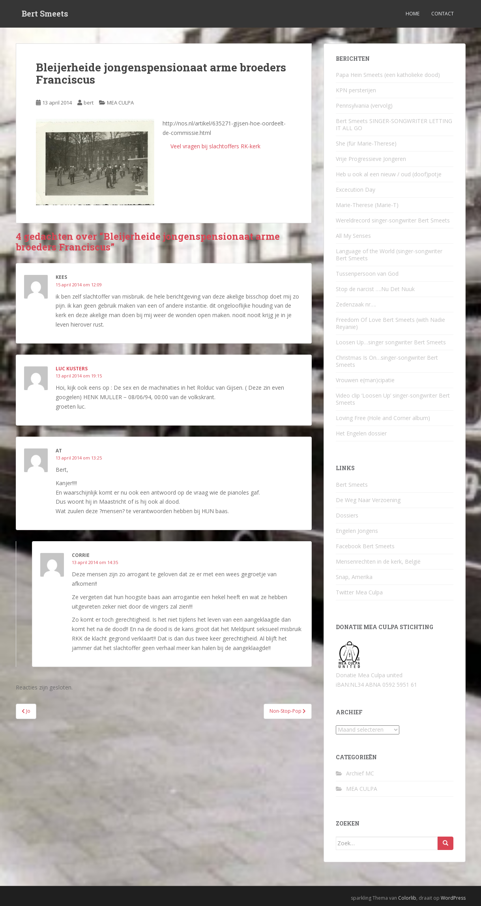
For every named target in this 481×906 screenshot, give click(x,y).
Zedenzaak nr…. (356, 304)
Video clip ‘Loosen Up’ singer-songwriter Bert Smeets (393, 399)
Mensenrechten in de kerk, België (378, 561)
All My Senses (353, 235)
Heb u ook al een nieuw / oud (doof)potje (389, 174)
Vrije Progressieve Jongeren (371, 159)
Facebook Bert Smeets (365, 546)
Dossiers (347, 515)
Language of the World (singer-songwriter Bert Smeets (389, 254)
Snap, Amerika (354, 577)
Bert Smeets (45, 14)
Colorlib (407, 898)
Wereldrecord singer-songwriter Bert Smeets (393, 220)
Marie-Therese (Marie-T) (367, 205)
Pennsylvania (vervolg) (364, 105)
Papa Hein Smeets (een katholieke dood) (388, 74)
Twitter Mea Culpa (359, 592)
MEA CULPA (120, 102)
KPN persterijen (356, 90)
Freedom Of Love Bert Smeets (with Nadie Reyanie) (390, 323)
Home (412, 13)
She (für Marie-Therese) (366, 143)
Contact (442, 13)
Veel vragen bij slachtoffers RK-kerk (214, 146)
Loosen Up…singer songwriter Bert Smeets (391, 342)
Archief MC (360, 773)
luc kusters (72, 368)
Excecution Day (355, 189)
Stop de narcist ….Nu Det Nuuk (375, 289)
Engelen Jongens (357, 530)
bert (89, 102)
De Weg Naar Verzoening (368, 500)
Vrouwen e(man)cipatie (365, 380)
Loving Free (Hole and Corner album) (383, 418)
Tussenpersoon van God (367, 273)
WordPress (453, 898)
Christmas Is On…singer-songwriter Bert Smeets (387, 361)
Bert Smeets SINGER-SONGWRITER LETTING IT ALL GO (394, 124)
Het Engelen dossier (361, 433)
